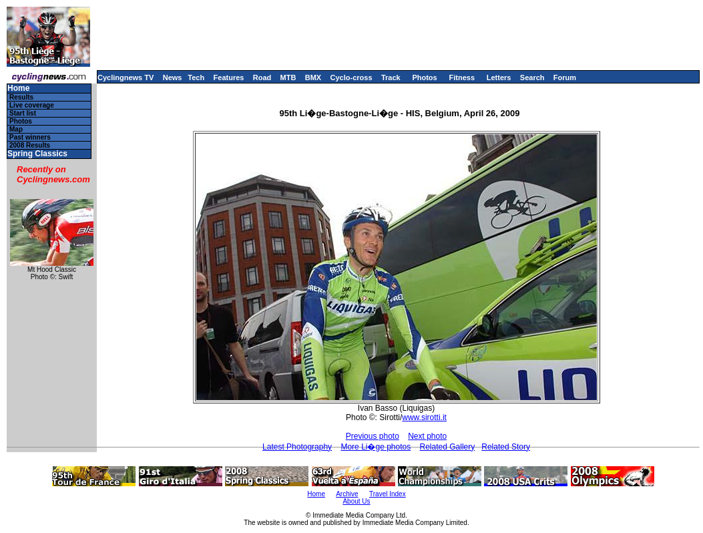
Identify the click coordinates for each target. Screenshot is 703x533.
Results (21, 97)
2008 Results (29, 145)
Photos (424, 77)
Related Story (505, 447)
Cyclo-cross (351, 77)
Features (229, 77)
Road (262, 77)
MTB (288, 77)
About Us (356, 501)
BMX (313, 77)
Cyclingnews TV (125, 77)
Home (18, 88)
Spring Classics (37, 154)
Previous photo (372, 436)
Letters (499, 77)
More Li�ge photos (375, 447)
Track (391, 77)
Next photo (427, 436)
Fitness (462, 77)
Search (532, 77)
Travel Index (387, 494)
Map (16, 129)
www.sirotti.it (424, 417)
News (172, 77)
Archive (347, 494)
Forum (564, 77)
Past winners (30, 137)
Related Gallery (447, 447)
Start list (22, 113)
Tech (196, 77)
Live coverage (31, 105)
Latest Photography (297, 447)
